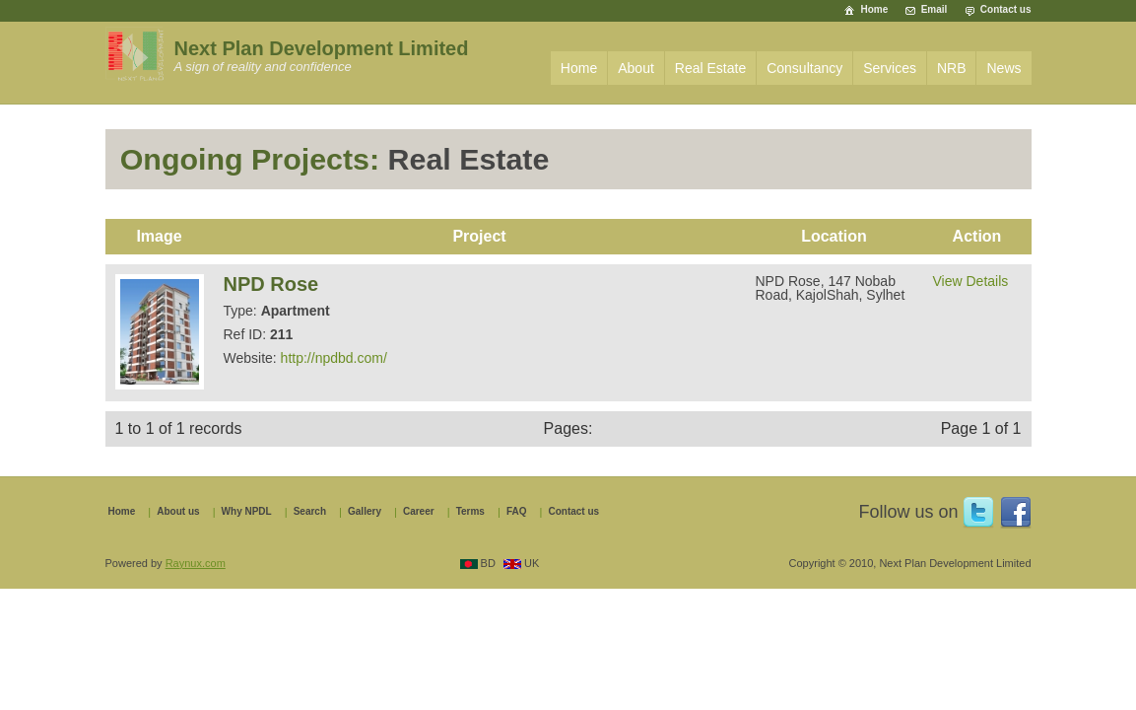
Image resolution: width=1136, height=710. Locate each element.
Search (310, 512)
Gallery (364, 512)
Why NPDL (247, 512)
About (636, 68)
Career (418, 512)
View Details (971, 281)
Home (874, 9)
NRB (952, 68)
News (1003, 68)
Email (934, 9)
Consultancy (804, 68)
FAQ (516, 512)
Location (834, 236)
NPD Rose (271, 284)
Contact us (1006, 9)
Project (478, 236)
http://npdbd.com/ (334, 358)
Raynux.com (196, 563)
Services (889, 68)
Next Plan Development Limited (321, 48)
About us (178, 512)
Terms (470, 512)
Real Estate (710, 68)
